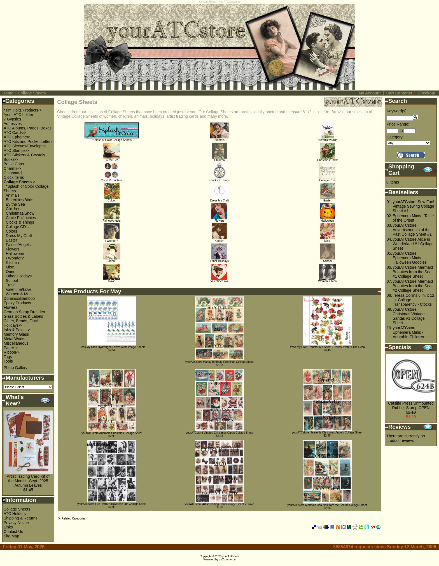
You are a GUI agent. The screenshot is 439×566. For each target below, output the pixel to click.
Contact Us (13, 531)
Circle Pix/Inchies (21, 217)
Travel (11, 285)
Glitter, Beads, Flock (21, 321)
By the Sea (15, 204)
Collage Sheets (32, 93)
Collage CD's (17, 226)
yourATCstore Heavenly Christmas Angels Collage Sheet (327, 432)
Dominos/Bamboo (19, 298)
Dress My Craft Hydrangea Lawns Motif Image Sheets (111, 347)
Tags (8, 356)
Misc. (10, 267)
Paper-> (11, 347)
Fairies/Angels (18, 244)
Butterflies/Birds (19, 200)
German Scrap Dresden (24, 312)
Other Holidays (19, 276)
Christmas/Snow (20, 213)
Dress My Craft (19, 235)
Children (13, 209)
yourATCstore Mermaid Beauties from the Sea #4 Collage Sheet (327, 505)
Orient (11, 271)
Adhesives (13, 123)
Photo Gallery (15, 367)
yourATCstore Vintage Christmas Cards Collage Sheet (219, 432)
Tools (8, 361)
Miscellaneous (16, 343)
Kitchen (12, 262)
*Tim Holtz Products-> (23, 110)
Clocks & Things (20, 222)
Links (8, 527)
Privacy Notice (16, 522)
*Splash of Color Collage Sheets (112, 139)
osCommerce (227, 559)
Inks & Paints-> (17, 330)
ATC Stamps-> (16, 150)
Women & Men (19, 294)
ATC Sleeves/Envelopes (25, 146)
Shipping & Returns (21, 518)
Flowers (13, 249)
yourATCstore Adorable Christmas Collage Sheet (111, 433)
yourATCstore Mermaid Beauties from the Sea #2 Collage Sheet (413, 286)
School (12, 280)
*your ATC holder (18, 114)
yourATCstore (230, 556)
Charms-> (12, 168)
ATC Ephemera (17, 137)
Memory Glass (16, 334)
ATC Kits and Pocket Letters (28, 141)
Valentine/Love (19, 289)
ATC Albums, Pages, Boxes (28, 128)
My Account (370, 93)
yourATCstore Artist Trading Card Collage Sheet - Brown (219, 504)
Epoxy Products (17, 303)
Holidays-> (13, 325)
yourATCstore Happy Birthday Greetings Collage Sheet (219, 361)
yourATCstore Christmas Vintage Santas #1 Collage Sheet (408, 316)
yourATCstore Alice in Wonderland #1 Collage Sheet (413, 243)
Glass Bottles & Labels (23, 316)
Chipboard (13, 173)
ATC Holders (15, 513)
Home (8, 93)
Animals (13, 195)
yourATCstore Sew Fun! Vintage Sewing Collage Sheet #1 (413, 206)
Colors (11, 231)
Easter (11, 240)
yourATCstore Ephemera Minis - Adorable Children (408, 332)
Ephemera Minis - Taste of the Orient (413, 218)
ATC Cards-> (15, 132)
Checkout (427, 93)
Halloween (15, 253)
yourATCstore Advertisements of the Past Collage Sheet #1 (412, 229)
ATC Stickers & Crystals (24, 155)
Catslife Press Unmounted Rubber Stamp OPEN (411, 405)
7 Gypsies (12, 119)
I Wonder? (15, 258)
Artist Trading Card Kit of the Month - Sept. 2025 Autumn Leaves (28, 481)
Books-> (11, 159)
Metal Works (14, 339)
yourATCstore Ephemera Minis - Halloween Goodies (409, 258)
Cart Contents (399, 93)
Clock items (14, 177)
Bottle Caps (14, 164)
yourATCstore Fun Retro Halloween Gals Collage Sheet (111, 503)
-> (19, 182)
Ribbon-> (12, 352)
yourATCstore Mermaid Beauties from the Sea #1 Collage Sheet (413, 272)
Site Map (11, 536)
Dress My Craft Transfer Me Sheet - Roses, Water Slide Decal (327, 347)
